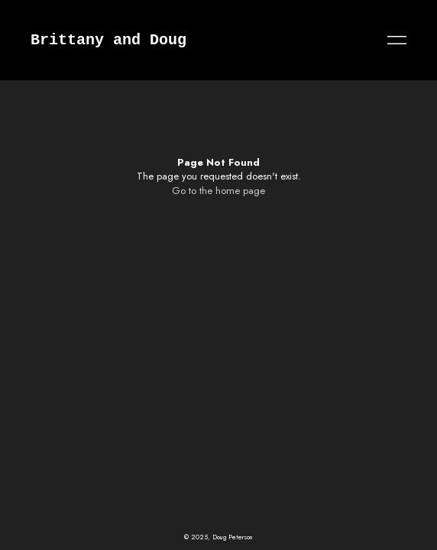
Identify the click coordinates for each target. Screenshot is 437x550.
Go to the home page (218, 190)
